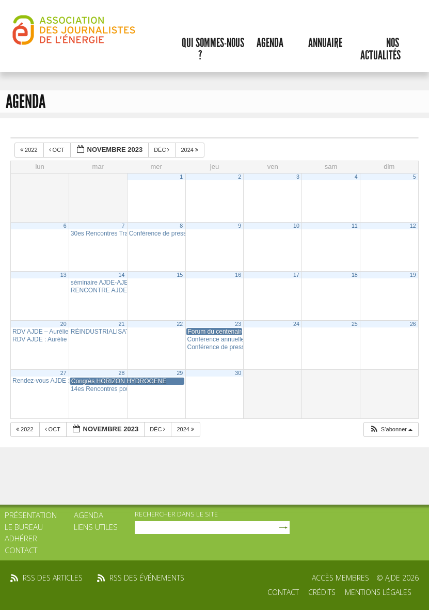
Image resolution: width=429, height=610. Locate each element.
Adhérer (21, 538)
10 (296, 226)
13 (63, 275)
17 (296, 275)
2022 (29, 150)
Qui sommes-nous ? (213, 49)
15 (180, 275)
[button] (391, 429)
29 (180, 373)
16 (238, 275)
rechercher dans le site (176, 514)
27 (63, 373)
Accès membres (340, 578)
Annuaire (325, 43)
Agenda (270, 43)
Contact (21, 550)
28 (122, 373)
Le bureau (24, 527)
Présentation (31, 515)
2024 (190, 150)
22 (180, 324)
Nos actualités (380, 49)
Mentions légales (378, 592)
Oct (57, 150)
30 (238, 373)
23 (238, 324)
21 (122, 324)
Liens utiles (96, 527)
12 (413, 226)
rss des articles (53, 578)
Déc (162, 150)
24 (296, 324)
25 (355, 324)
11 (355, 226)
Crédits (322, 592)
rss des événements (146, 578)
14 (122, 275)
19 (413, 275)
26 (413, 324)
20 (63, 324)
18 (355, 275)
